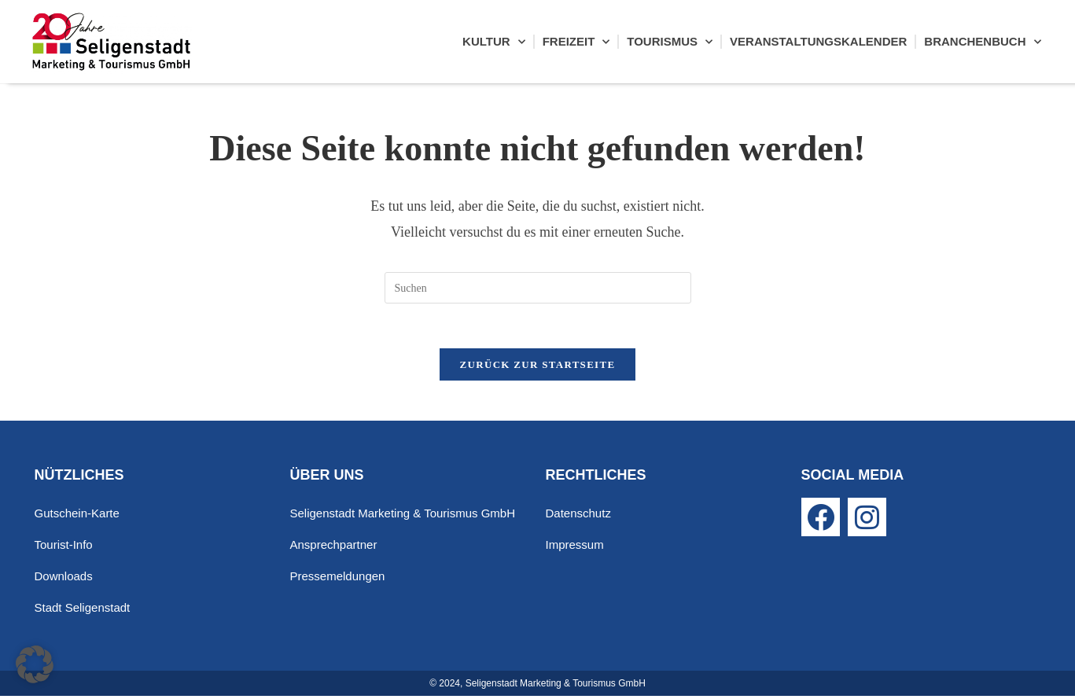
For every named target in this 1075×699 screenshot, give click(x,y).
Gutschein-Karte (77, 516)
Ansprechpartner (333, 547)
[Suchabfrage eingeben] (538, 288)
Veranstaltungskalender (818, 41)
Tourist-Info (64, 547)
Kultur (493, 42)
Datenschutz (578, 516)
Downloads (64, 579)
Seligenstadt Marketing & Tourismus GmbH (403, 516)
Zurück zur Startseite (538, 367)
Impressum (575, 547)
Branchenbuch (982, 42)
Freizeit (576, 42)
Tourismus (669, 42)
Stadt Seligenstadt (83, 610)
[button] (34, 664)
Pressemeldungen (337, 579)
